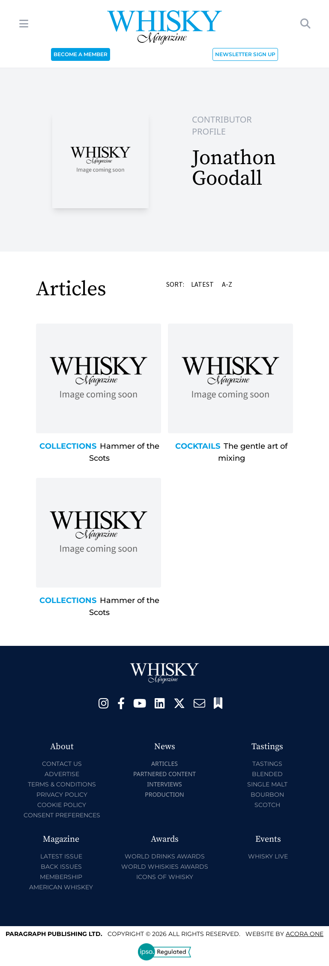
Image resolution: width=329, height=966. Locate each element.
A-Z (227, 284)
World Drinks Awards (165, 856)
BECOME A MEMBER (81, 54)
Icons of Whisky (164, 877)
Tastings (267, 764)
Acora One (304, 934)
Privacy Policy (61, 794)
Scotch (267, 805)
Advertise (62, 774)
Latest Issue (61, 856)
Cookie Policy (61, 805)
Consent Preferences (62, 815)
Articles (164, 763)
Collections (67, 446)
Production (164, 794)
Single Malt (267, 784)
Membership (61, 877)
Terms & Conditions (62, 784)
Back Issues (61, 866)
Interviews (164, 784)
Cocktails (197, 446)
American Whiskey (61, 887)
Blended (267, 774)
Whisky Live (268, 856)
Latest (203, 284)
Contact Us (62, 764)
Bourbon (267, 794)
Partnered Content (164, 774)
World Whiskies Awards (164, 866)
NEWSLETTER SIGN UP (245, 54)
